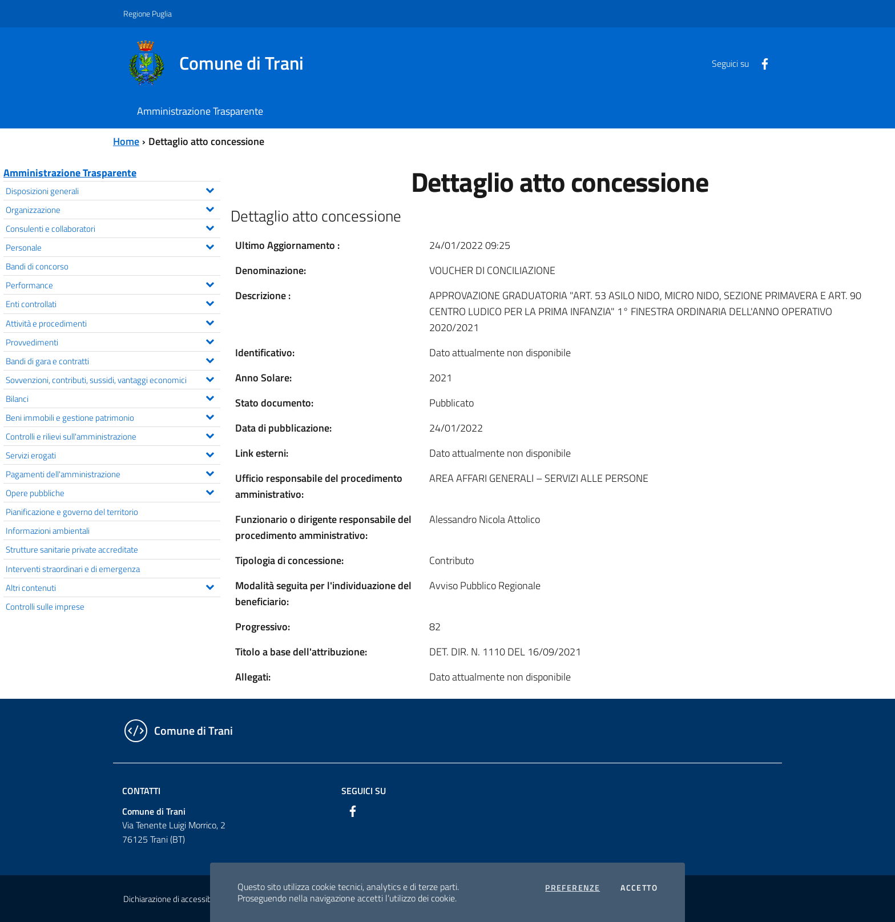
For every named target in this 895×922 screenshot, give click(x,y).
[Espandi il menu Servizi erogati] (210, 453)
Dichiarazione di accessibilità (173, 898)
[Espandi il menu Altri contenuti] (210, 586)
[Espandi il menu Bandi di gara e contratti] (210, 359)
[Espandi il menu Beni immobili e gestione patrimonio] (210, 415)
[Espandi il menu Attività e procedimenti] (210, 321)
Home (126, 141)
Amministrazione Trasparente (69, 172)
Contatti (141, 791)
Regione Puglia (147, 13)
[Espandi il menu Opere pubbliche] (210, 491)
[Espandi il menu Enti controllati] (210, 302)
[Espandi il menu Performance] (210, 283)
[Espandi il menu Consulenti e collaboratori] (210, 226)
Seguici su (363, 791)
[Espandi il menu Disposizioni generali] (210, 189)
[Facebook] (760, 63)
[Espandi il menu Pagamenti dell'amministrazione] (210, 472)
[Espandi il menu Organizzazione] (210, 208)
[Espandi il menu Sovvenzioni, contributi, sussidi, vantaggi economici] (210, 378)
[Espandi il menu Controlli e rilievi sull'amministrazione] (210, 434)
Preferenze (572, 888)
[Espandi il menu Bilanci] (210, 397)
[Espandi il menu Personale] (210, 245)
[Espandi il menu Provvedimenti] (210, 340)
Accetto (639, 888)
